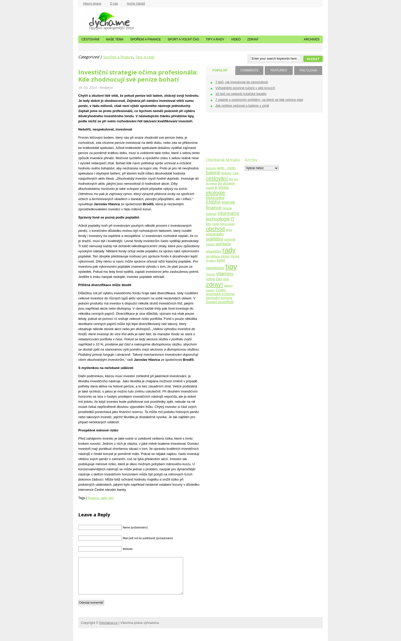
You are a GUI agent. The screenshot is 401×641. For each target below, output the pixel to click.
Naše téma (115, 39)
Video (235, 39)
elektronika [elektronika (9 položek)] (215, 198)
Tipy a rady (215, 39)
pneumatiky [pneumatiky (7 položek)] (215, 234)
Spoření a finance (145, 39)
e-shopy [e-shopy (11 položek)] (222, 187)
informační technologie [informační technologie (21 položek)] (222, 216)
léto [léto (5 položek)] (208, 224)
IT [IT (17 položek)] (233, 219)
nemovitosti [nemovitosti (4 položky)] (227, 223)
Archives (311, 39)
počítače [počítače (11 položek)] (223, 244)
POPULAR (220, 70)
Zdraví (252, 39)
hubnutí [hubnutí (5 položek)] (211, 214)
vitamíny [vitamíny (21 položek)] (224, 273)
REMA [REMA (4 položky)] (225, 256)
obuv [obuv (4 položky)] (229, 229)
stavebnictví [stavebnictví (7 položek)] (215, 268)
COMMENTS (249, 70)
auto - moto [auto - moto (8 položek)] (226, 168)
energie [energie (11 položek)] (228, 202)
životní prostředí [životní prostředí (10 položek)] (219, 302)
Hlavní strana (92, 3)
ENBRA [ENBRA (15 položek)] (213, 202)
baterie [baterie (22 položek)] (213, 172)
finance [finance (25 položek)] (213, 207)
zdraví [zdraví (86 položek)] (214, 284)
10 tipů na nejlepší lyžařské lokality (240, 94)
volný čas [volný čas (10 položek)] (214, 279)
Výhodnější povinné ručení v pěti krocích (245, 88)
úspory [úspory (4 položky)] (210, 290)
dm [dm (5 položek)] (231, 179)
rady (104, 498)
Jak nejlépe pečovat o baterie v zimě (242, 105)
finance (93, 498)
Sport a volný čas (183, 39)
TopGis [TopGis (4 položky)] (210, 274)
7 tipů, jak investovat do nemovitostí (241, 82)
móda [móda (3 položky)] (215, 223)
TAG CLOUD (308, 70)
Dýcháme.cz (103, 20)
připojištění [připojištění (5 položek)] (213, 251)
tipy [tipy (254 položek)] (231, 266)
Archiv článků (136, 3)
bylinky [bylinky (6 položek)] (226, 173)
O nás (114, 3)
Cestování (90, 39)
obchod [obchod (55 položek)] (215, 229)
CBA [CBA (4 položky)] (235, 173)
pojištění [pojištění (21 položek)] (214, 239)
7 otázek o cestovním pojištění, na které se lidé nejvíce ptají (259, 100)
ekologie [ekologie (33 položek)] (215, 192)
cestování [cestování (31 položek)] (217, 178)
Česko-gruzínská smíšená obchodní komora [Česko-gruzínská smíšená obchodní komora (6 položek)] (220, 294)
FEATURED (279, 70)
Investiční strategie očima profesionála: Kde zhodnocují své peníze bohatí (138, 75)
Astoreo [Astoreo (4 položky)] (211, 168)
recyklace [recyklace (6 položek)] (213, 256)
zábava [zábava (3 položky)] (228, 285)
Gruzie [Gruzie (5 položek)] (227, 208)
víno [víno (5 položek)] (226, 279)
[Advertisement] (222, 138)
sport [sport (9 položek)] (221, 260)
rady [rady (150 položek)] (229, 250)
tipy (111, 498)
